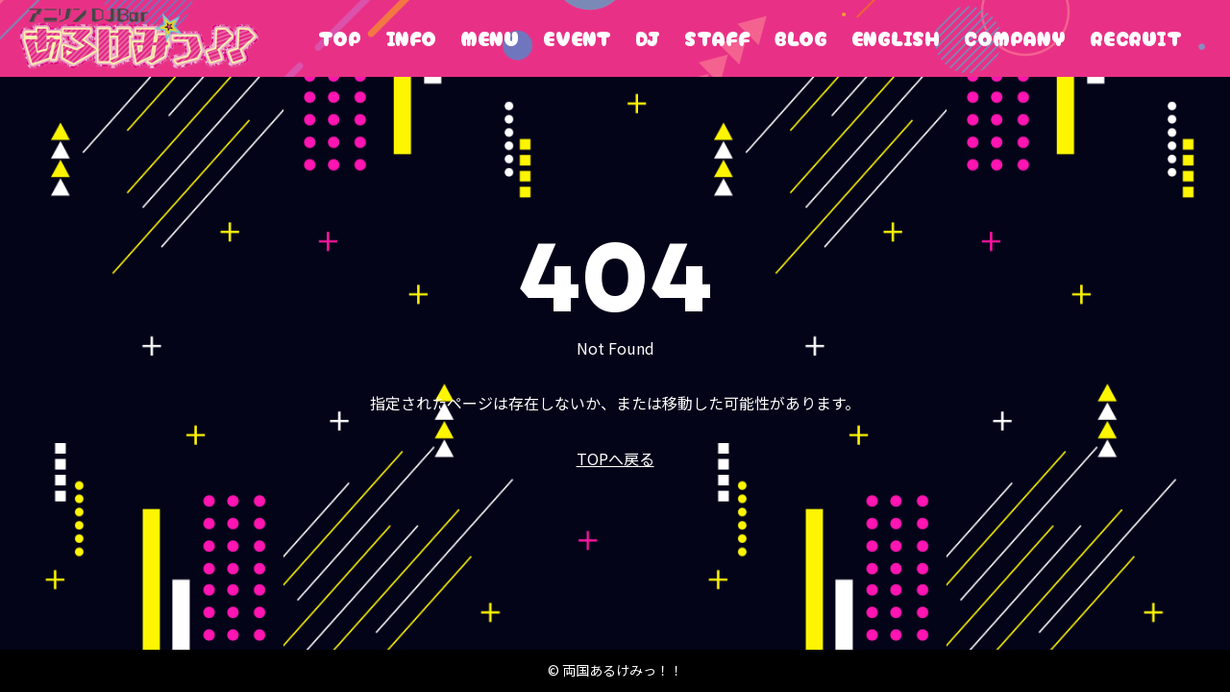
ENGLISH (895, 38)
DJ (647, 38)
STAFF (717, 38)
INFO (410, 38)
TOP (339, 38)
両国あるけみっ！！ (138, 38)
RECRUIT (1136, 38)
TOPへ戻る (615, 458)
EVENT (577, 38)
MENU (489, 38)
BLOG (801, 38)
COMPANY (1015, 38)
